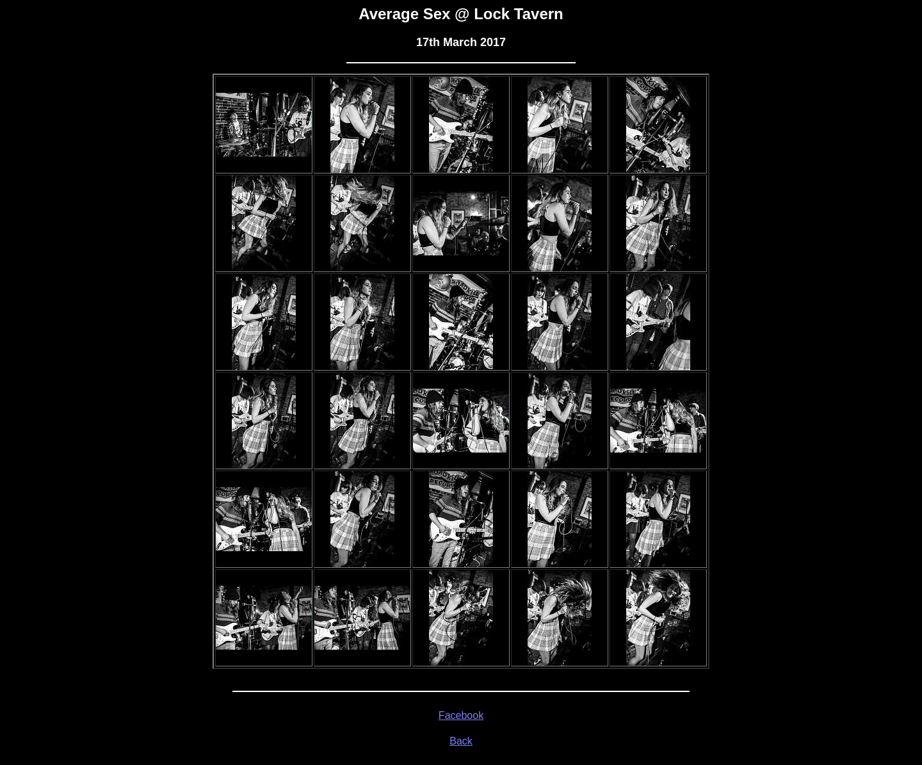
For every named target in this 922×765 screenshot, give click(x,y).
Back (461, 741)
